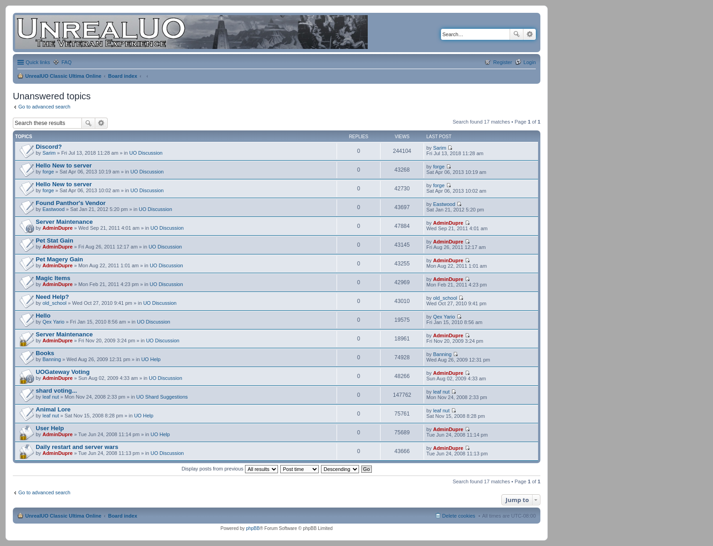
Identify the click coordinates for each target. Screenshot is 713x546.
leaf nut (51, 397)
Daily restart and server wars (77, 446)
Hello (43, 315)
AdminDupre (58, 228)
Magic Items (53, 278)
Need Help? (52, 296)
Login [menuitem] (529, 62)
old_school (55, 303)
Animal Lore (53, 409)
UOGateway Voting (63, 371)
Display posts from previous (229, 468)
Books (45, 353)
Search (516, 34)
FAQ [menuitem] (66, 62)
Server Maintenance (64, 221)
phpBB (253, 528)
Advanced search (529, 34)
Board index (122, 76)
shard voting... (56, 390)
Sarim (49, 153)
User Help (50, 428)
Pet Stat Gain (54, 240)
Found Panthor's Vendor (71, 203)
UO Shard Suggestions (162, 397)
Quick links (38, 62)
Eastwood (54, 209)
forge (48, 171)
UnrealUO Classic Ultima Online (63, 76)
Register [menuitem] (502, 62)
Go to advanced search (44, 106)
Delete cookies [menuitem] (458, 516)
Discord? (49, 146)
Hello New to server (64, 165)
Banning (52, 359)
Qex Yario (54, 321)
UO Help (150, 359)
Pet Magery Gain (59, 259)
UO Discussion (146, 153)
